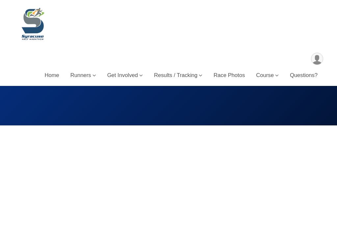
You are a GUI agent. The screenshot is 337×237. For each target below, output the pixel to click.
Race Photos (229, 75)
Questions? (304, 75)
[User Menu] (317, 59)
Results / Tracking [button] (175, 75)
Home (51, 75)
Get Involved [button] (122, 75)
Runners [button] (80, 75)
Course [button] (265, 75)
